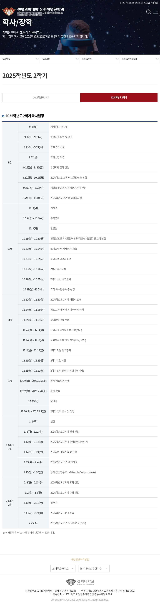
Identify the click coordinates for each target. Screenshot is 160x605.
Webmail (154, 2)
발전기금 (139, 2)
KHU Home (130, 2)
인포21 (147, 2)
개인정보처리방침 (80, 559)
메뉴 (155, 12)
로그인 (122, 2)
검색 (148, 12)
